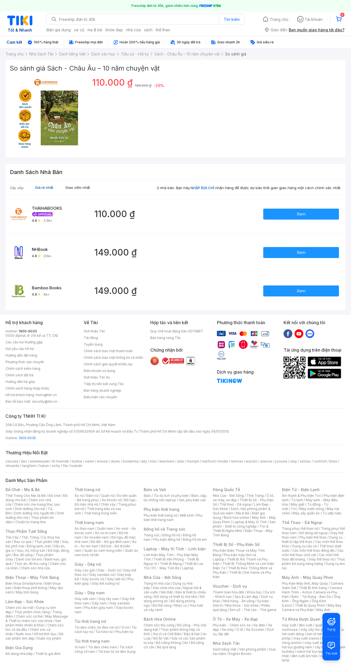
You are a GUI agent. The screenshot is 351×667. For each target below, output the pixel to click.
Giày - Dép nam (89, 592)
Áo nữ (79, 496)
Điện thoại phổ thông (30, 588)
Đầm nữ (92, 496)
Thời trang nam (89, 522)
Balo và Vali (155, 489)
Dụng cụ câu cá (304, 546)
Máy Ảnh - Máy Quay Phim (307, 577)
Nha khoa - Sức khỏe (242, 605)
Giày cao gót (85, 570)
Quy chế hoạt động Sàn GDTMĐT (176, 331)
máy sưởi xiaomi (317, 643)
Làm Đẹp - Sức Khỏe (24, 601)
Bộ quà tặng (166, 647)
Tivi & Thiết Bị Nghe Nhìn (240, 528)
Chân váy (108, 504)
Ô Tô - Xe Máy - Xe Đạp (235, 619)
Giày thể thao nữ (321, 559)
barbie (77, 461)
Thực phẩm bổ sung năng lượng (313, 561)
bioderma (130, 461)
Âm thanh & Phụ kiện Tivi (301, 496)
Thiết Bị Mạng (171, 564)
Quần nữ (107, 496)
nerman (237, 461)
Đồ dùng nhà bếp (19, 654)
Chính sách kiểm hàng (22, 368)
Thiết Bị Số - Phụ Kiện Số (236, 544)
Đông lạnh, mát (39, 546)
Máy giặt (297, 504)
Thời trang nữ (87, 489)
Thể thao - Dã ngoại (235, 504)
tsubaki (76, 466)
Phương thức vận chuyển (24, 362)
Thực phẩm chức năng (32, 612)
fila (65, 466)
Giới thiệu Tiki (94, 331)
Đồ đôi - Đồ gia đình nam (110, 542)
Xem (301, 214)
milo (153, 461)
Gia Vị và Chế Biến (167, 634)
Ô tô (239, 629)
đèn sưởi (305, 625)
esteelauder (40, 461)
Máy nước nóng (311, 509)
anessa (266, 461)
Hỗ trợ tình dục (45, 634)
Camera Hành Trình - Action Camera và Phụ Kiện (312, 592)
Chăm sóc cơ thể (29, 616)
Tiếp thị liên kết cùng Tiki (104, 384)
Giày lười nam (85, 599)
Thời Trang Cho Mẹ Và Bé (25, 496)
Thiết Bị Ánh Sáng (313, 588)
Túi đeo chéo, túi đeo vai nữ (96, 627)
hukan (44, 466)
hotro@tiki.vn (46, 395)
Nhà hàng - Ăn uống (238, 601)
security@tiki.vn (44, 401)
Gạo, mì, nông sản (31, 550)
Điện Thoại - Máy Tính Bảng (32, 577)
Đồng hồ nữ (171, 535)
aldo (180, 461)
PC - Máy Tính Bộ (165, 568)
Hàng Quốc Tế (226, 489)
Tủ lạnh (297, 500)
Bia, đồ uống (23, 555)
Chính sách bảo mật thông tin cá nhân (113, 357)
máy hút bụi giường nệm (311, 645)
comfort (320, 461)
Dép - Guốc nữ (109, 570)
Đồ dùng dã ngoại (313, 533)
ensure (102, 461)
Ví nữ (125, 627)
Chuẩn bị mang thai (30, 522)
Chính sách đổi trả (19, 375)
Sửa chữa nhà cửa (166, 588)
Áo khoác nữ (111, 500)
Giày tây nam (108, 599)
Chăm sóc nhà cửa (35, 568)
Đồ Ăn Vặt (161, 638)
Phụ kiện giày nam (98, 608)
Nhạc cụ (180, 605)
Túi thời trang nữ (90, 621)
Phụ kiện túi (124, 632)
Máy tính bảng (27, 592)
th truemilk (60, 461)
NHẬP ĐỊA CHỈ (202, 188)
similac (305, 461)
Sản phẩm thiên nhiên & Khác (33, 623)
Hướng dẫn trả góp (20, 382)
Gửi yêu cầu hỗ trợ (19, 349)
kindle (223, 461)
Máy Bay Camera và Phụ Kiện (311, 607)
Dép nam (99, 603)
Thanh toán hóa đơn (228, 592)
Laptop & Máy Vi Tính (250, 522)
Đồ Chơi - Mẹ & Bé (22, 489)
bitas (333, 461)
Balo (147, 496)
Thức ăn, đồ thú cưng (30, 564)
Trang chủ (279, 19)
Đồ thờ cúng (161, 605)
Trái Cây (12, 537)
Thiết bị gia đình (48, 654)
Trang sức (152, 535)
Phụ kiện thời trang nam (173, 517)
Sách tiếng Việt (224, 649)
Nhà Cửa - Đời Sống (162, 577)
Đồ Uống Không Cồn (172, 643)
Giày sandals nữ (101, 575)
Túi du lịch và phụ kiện (171, 496)
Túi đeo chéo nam (102, 647)
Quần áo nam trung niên (103, 550)
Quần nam (105, 528)
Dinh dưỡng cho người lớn (34, 513)
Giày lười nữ (116, 579)
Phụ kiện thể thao (313, 537)
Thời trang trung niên (100, 513)
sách (148, 29)
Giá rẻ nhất (44, 187)
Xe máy (228, 629)
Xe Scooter (255, 629)
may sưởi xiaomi (306, 638)
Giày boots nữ (93, 579)
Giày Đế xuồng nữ (105, 583)
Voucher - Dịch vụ (230, 586)
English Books (240, 654)
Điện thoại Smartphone (23, 583)
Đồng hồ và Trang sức (164, 529)
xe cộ (79, 29)
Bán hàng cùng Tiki (165, 338)
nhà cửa (133, 29)
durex (115, 461)
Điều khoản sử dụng (99, 371)
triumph (193, 461)
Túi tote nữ (103, 632)
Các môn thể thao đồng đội (313, 550)
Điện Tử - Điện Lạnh (301, 489)
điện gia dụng (58, 29)
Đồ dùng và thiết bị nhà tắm (175, 597)
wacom (251, 461)
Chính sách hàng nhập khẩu (27, 388)
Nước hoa (23, 634)
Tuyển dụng (93, 344)
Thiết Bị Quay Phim (310, 605)
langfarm (29, 466)
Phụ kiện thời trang (161, 509)
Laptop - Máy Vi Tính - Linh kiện (175, 549)
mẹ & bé (94, 29)
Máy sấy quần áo (306, 513)
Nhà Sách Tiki (226, 643)
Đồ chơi (54, 496)
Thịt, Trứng (30, 537)
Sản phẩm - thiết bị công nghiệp (244, 524)
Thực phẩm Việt (46, 542)
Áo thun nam (84, 528)
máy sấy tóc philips (316, 629)
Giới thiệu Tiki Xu (97, 377)
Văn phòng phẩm (252, 649)
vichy (56, 466)
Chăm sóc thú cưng (159, 625)
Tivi (294, 509)
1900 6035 (27, 438)
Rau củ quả (23, 542)
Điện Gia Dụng (19, 647)
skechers (166, 461)
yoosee (281, 461)
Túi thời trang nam (92, 641)
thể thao (163, 29)
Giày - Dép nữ (88, 564)
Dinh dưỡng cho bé (30, 509)
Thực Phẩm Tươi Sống (26, 531)
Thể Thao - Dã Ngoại (302, 522)
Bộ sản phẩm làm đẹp (34, 636)
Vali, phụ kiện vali (192, 500)
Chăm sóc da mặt (19, 608)
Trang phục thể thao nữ (300, 528)
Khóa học (254, 592)
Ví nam (80, 647)
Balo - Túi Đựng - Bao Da (311, 597)
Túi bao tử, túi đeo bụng (116, 651)
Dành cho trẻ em (29, 559)
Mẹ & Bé (242, 513)
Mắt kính (187, 515)
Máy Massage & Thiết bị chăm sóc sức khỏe (36, 618)
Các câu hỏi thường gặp (24, 342)
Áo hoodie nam (96, 537)
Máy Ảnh (323, 610)
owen (89, 461)
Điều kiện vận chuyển (100, 397)
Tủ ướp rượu (331, 513)
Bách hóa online (236, 517)
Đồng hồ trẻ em (195, 539)
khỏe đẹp (114, 29)
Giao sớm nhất (77, 187)
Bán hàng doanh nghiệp (102, 390)
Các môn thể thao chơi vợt (313, 552)
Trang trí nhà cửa (157, 583)
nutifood (209, 461)
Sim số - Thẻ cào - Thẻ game (253, 610)
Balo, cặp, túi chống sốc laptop (175, 498)
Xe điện (259, 625)
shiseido (12, 466)
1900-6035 (28, 331)
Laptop (188, 568)
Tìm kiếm (232, 19)
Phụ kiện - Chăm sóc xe (232, 625)
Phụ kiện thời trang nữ (160, 515)
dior (24, 461)
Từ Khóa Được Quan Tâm (306, 619)
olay (293, 461)
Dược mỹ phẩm (49, 638)
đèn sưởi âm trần (304, 656)
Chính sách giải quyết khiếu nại (108, 364)
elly (144, 461)
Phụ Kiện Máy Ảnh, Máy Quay (305, 583)
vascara (11, 461)
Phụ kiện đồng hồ (166, 539)
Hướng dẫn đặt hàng (21, 355)
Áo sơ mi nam (105, 533)
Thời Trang (255, 496)
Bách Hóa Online (160, 619)
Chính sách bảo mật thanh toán (108, 351)
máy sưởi (289, 625)
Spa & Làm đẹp (246, 597)
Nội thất (167, 592)
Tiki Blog (91, 338)
